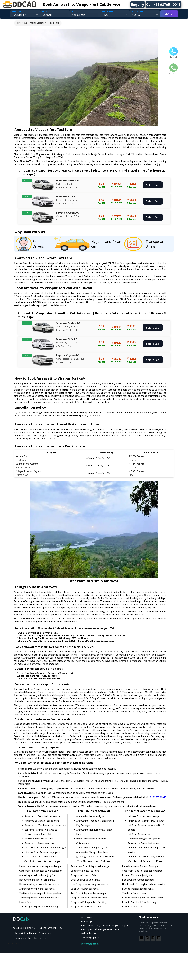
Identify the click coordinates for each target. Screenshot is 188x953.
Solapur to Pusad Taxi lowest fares (89, 897)
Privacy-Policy (45, 933)
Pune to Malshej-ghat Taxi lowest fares (142, 897)
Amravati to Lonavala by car (90, 816)
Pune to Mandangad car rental (138, 888)
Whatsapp (173, 72)
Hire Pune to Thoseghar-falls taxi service (143, 884)
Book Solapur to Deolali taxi (85, 879)
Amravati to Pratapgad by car (91, 847)
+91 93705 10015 (157, 797)
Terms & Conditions (25, 933)
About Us (17, 927)
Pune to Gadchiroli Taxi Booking (139, 902)
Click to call (173, 56)
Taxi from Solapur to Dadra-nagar (89, 893)
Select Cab (152, 185)
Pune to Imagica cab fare (135, 906)
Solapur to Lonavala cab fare (86, 906)
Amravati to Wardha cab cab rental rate (45, 825)
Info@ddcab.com (90, 943)
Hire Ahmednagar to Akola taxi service (39, 884)
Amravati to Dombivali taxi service (42, 816)
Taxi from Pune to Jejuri (134, 893)
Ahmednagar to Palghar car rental (37, 888)
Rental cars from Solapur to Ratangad (90, 866)
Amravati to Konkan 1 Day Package (146, 856)
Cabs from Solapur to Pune (85, 870)
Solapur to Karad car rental (85, 888)
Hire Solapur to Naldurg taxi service (89, 884)
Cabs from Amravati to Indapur (41, 856)
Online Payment (47, 927)
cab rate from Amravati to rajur (144, 816)
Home (18, 22)
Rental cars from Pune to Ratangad (140, 866)
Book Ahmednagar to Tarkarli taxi (37, 879)
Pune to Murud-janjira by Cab (137, 875)
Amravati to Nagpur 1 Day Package (146, 820)
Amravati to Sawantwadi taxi (39, 843)
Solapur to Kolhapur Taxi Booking (89, 902)
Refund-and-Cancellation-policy (31, 938)
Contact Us (31, 927)
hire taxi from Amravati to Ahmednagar (45, 847)
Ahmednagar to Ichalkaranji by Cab (37, 875)
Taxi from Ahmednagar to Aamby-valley (40, 893)
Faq (60, 927)
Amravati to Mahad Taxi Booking (42, 820)
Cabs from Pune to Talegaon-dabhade (142, 870)
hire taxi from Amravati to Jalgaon (42, 852)
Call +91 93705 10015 (163, 4)
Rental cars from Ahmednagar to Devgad (40, 866)
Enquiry (137, 4)
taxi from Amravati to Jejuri (39, 838)
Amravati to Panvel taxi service (144, 843)
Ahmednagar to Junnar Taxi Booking (38, 906)
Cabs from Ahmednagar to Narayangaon (40, 870)
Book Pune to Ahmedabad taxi (138, 879)
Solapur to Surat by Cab (83, 875)
